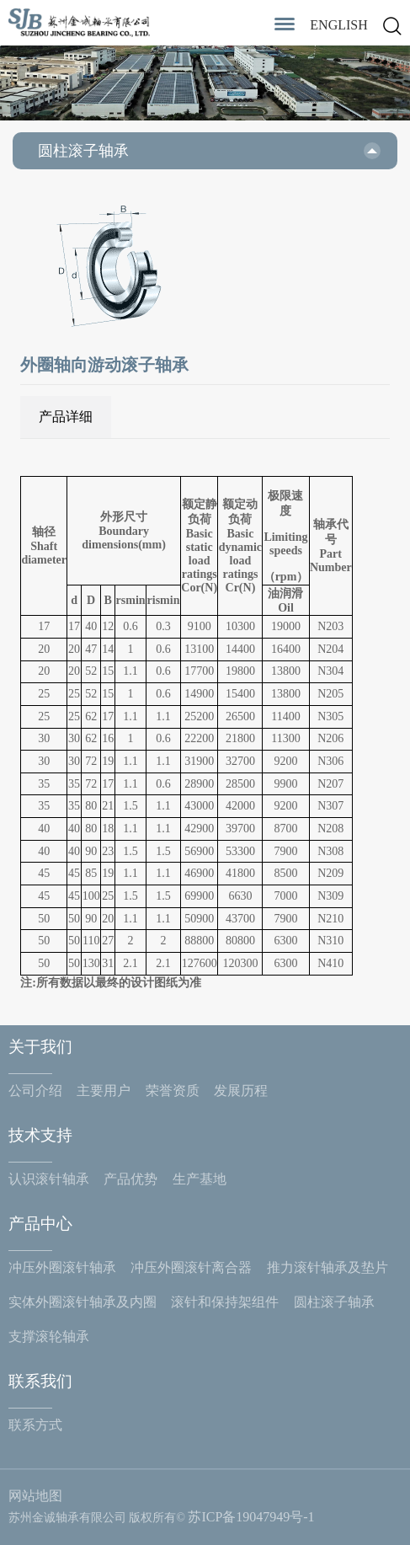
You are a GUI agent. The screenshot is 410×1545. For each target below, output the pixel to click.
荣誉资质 (173, 1090)
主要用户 (103, 1090)
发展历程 (241, 1090)
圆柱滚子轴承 (334, 1302)
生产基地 (199, 1179)
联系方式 (35, 1425)
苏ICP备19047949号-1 (251, 1517)
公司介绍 (35, 1090)
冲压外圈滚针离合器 (191, 1267)
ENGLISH (338, 25)
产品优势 (130, 1179)
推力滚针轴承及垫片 (327, 1267)
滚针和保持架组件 (225, 1302)
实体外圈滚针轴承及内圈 (82, 1302)
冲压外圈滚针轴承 (62, 1267)
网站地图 (35, 1496)
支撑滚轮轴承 (48, 1336)
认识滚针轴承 (48, 1179)
